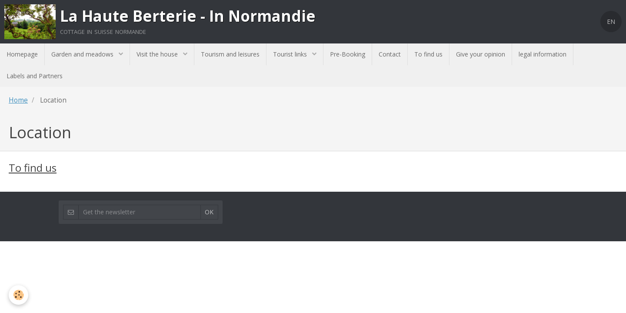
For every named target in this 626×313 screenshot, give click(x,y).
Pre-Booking (347, 54)
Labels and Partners (35, 76)
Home (18, 100)
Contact (390, 54)
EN (611, 21)
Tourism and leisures (230, 54)
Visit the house (158, 54)
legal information (542, 54)
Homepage (22, 54)
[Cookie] (18, 295)
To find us (428, 54)
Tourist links (291, 54)
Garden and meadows (83, 54)
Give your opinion (480, 54)
